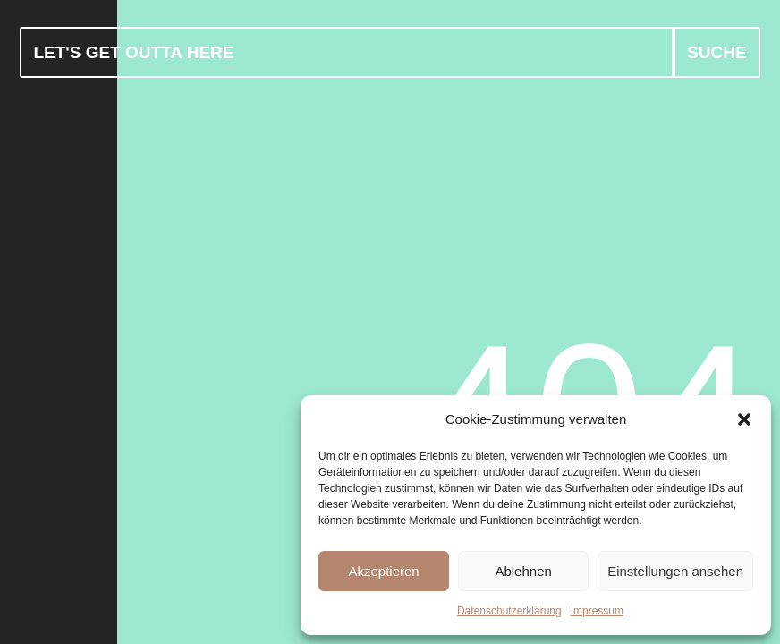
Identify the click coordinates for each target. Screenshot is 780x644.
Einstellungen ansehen (675, 571)
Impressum (597, 611)
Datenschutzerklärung (509, 611)
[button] (744, 419)
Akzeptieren (383, 571)
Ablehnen (523, 571)
